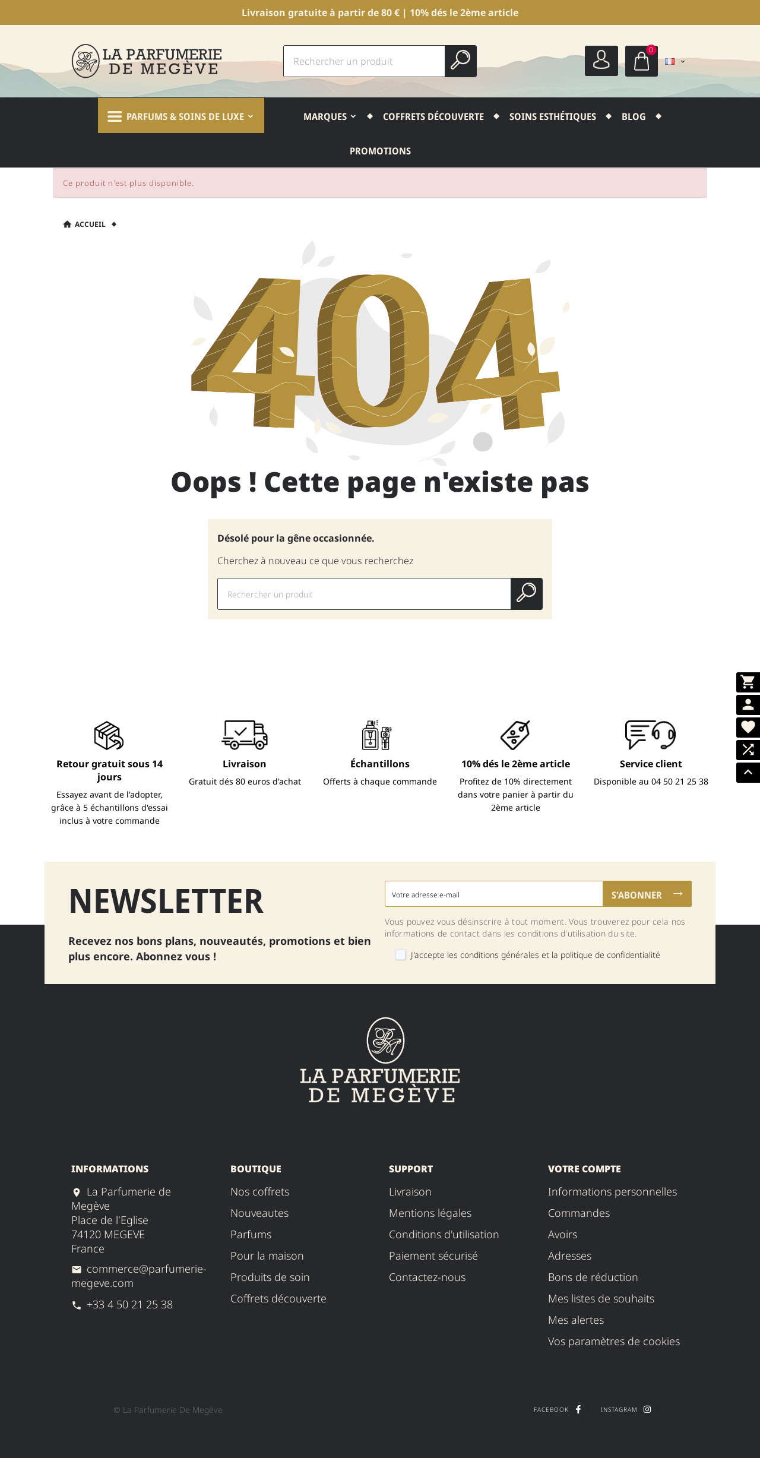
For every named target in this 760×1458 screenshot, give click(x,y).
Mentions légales (430, 1213)
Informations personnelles (612, 1191)
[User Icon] (601, 61)
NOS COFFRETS (259, 1191)
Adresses (569, 1255)
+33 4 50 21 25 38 (130, 1304)
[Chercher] (364, 61)
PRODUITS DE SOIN (270, 1277)
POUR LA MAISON (267, 1255)
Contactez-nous (427, 1277)
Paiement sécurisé (433, 1255)
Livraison (410, 1191)
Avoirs (562, 1234)
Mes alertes (576, 1319)
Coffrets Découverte (278, 1298)
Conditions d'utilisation (444, 1234)
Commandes (579, 1213)
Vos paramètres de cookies (614, 1341)
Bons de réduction (593, 1277)
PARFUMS (250, 1234)
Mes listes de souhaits (601, 1298)
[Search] (460, 59)
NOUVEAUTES (259, 1213)
